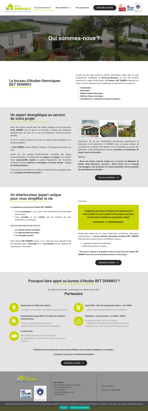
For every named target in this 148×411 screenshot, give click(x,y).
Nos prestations (63, 8)
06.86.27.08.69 (59, 395)
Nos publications (82, 8)
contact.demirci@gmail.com (64, 392)
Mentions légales (107, 386)
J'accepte (63, 407)
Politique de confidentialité (110, 390)
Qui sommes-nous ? (43, 8)
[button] (80, 129)
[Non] (144, 406)
